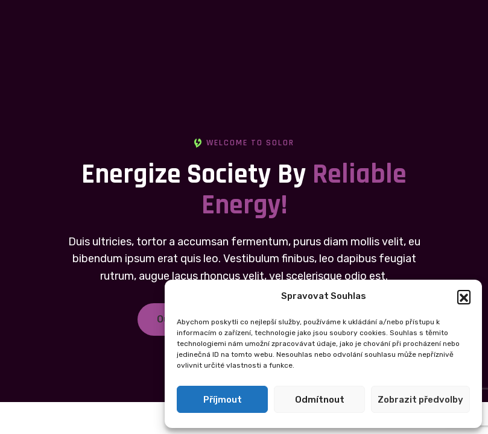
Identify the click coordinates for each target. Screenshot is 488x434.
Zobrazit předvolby (420, 399)
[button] (464, 297)
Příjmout (222, 399)
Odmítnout (319, 399)
